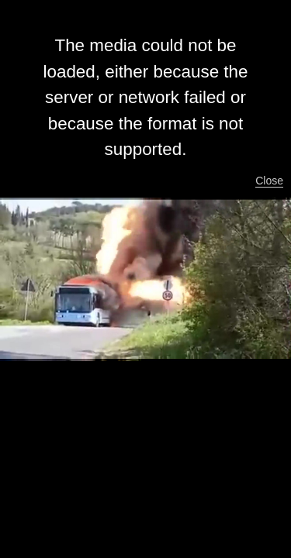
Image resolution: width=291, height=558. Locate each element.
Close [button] (269, 180)
